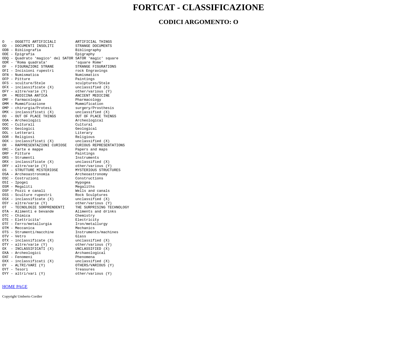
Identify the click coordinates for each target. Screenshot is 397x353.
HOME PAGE (14, 333)
